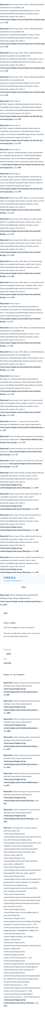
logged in (16, 627)
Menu (22, 587)
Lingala (10, 577)
